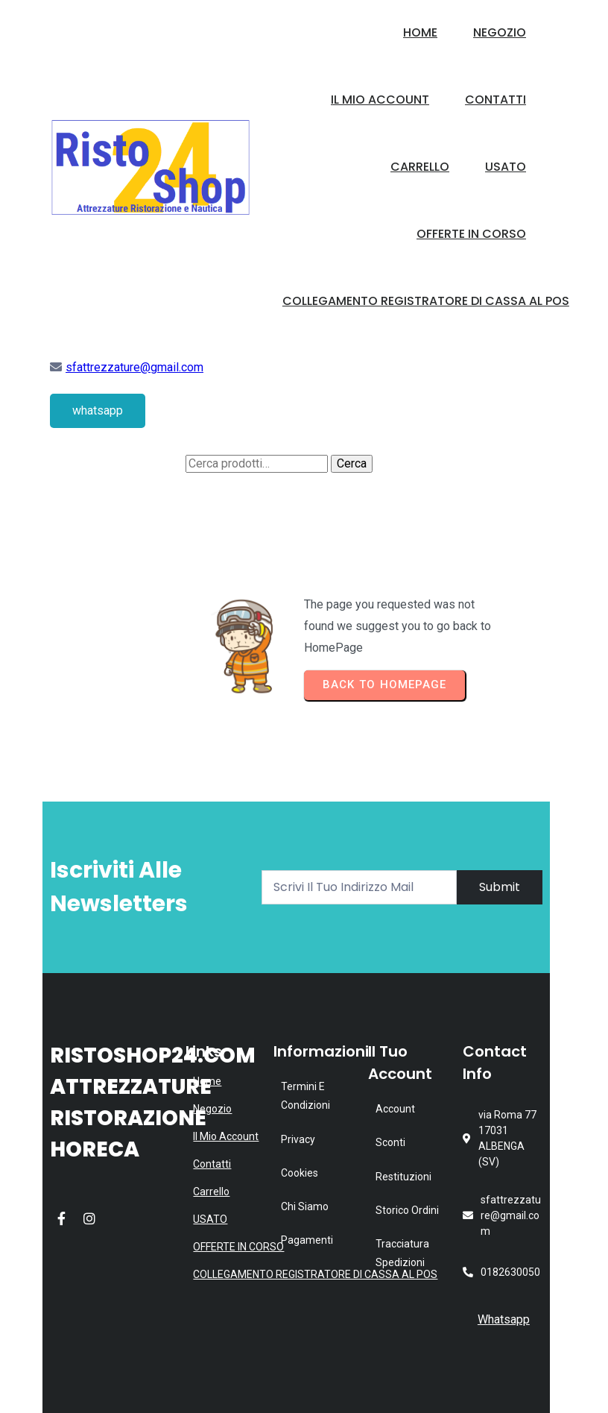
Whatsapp (504, 1319)
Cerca (352, 463)
